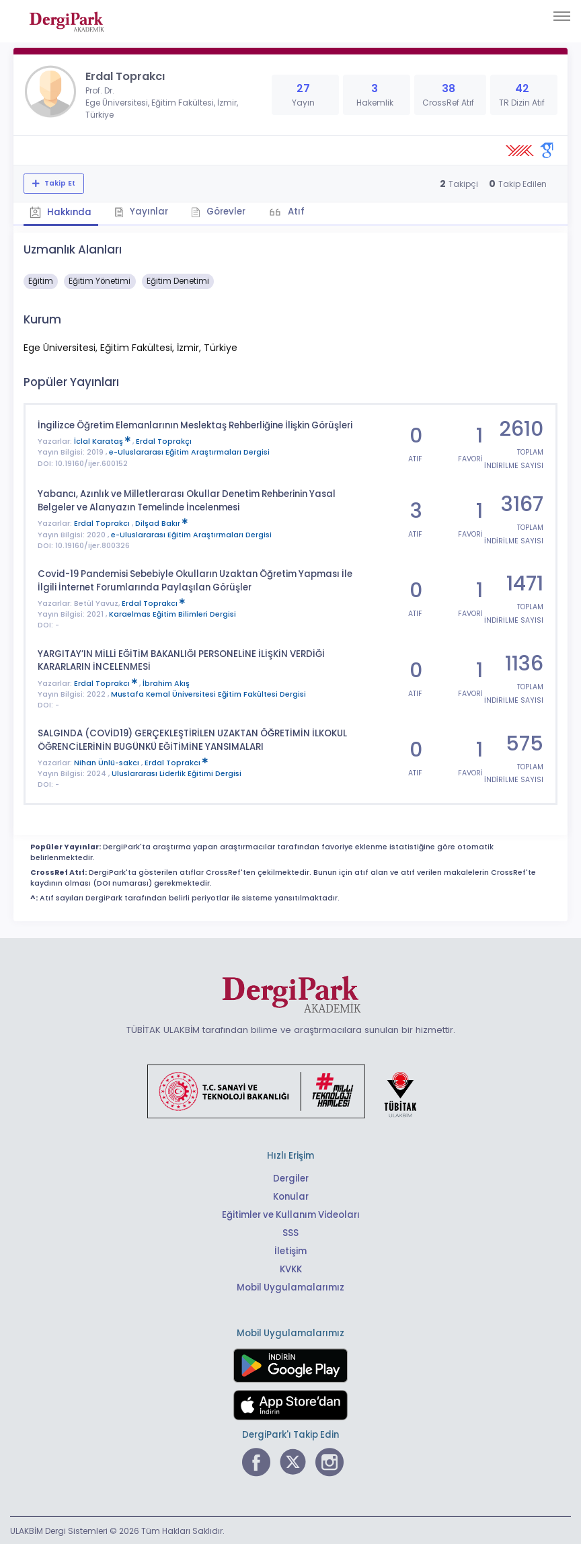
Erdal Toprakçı (164, 441)
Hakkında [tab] (61, 212)
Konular (291, 1195)
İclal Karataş (103, 441)
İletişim (291, 1249)
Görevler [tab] (220, 211)
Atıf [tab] (297, 211)
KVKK (291, 1268)
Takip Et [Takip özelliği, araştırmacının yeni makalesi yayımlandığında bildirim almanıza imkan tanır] (58, 183)
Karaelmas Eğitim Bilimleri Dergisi (172, 614)
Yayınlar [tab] (142, 211)
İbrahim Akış (166, 682)
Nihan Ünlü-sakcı (107, 762)
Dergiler (291, 1177)
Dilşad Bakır (161, 523)
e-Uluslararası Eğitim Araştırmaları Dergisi (189, 452)
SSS (290, 1231)
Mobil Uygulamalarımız (290, 1286)
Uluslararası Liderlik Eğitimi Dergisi (176, 772)
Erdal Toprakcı (103, 523)
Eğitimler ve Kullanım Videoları (291, 1213)
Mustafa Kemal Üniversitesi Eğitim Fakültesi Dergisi (208, 693)
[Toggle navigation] (562, 16)
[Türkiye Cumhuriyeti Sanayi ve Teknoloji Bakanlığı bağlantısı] (290, 1089)
